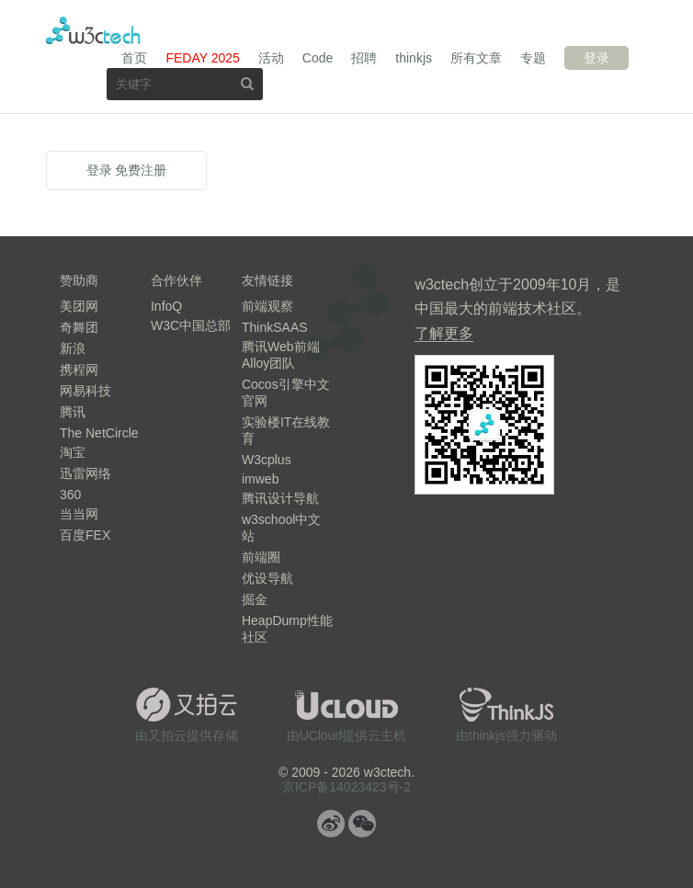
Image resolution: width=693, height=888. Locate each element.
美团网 (79, 306)
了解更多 (444, 333)
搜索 (247, 83)
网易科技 (85, 390)
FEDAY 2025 (202, 58)
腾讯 (72, 411)
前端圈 (261, 557)
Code (317, 58)
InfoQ (166, 306)
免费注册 (140, 170)
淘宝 (72, 452)
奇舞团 (79, 327)
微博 (331, 823)
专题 (533, 58)
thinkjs (413, 58)
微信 (362, 823)
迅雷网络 (85, 473)
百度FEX (85, 535)
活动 (271, 58)
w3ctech (93, 30)
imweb (260, 479)
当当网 (79, 514)
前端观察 (267, 306)
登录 (596, 58)
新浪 (72, 348)
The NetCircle (99, 433)
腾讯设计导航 (280, 498)
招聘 (364, 58)
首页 (134, 58)
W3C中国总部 (191, 325)
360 (70, 494)
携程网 (79, 369)
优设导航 (267, 578)
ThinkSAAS (275, 327)
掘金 (254, 599)
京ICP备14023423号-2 (346, 787)
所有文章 (476, 58)
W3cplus (266, 459)
